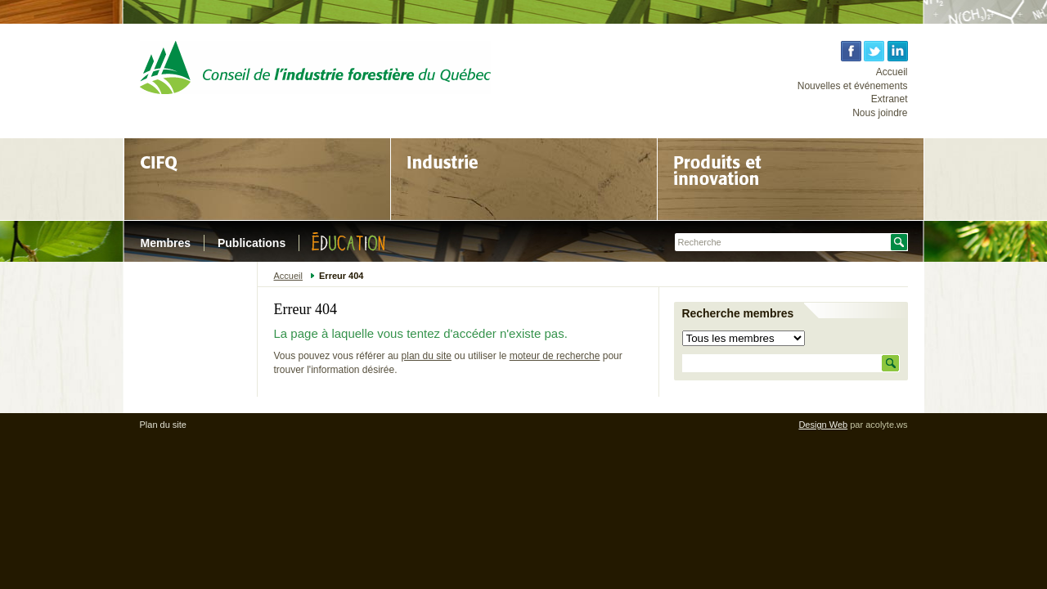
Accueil (892, 72)
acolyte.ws (886, 424)
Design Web (822, 424)
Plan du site (163, 424)
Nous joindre (879, 113)
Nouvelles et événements (853, 86)
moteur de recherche (555, 356)
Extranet (889, 99)
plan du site (427, 356)
